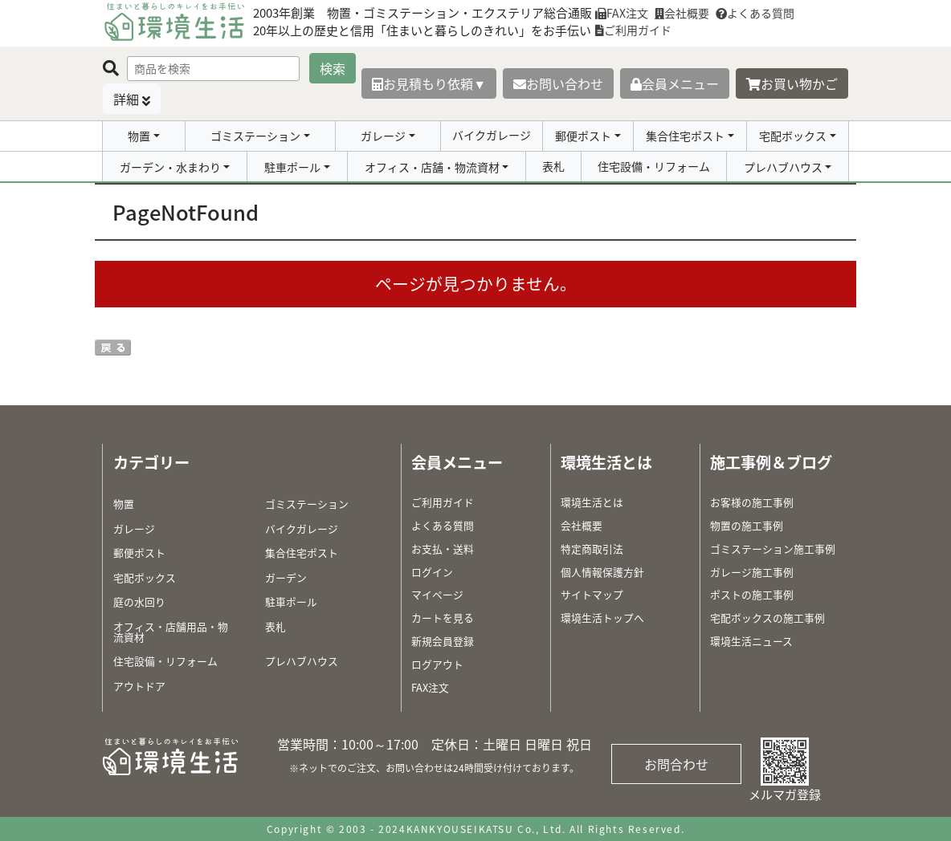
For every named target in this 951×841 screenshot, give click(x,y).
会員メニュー (675, 83)
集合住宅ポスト (685, 136)
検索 (332, 68)
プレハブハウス (783, 167)
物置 (139, 136)
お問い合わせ (558, 83)
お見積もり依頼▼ (429, 83)
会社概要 (682, 13)
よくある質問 (755, 13)
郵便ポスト (583, 136)
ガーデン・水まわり (170, 167)
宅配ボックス (793, 136)
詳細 (126, 98)
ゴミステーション (255, 136)
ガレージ (383, 136)
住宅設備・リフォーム (654, 166)
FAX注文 (621, 13)
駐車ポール (292, 167)
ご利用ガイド (633, 30)
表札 (553, 166)
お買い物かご (792, 83)
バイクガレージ (491, 135)
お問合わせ (676, 764)
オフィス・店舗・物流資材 (432, 167)
